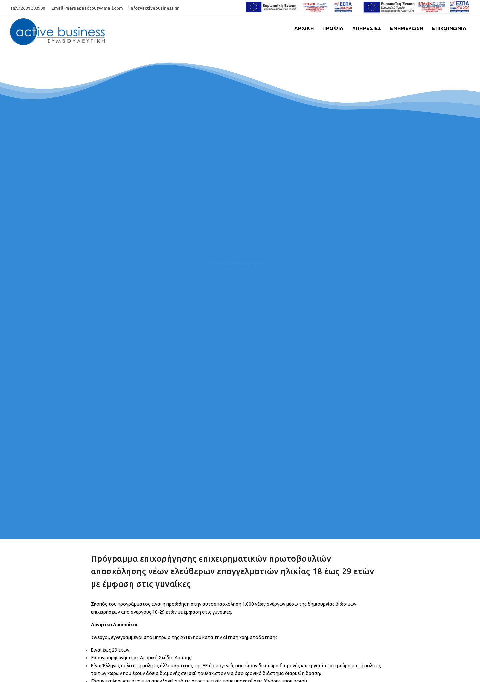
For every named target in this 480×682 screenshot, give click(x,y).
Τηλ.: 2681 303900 (27, 8)
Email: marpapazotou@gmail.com (87, 8)
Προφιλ (328, 28)
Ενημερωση (404, 28)
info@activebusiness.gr (154, 8)
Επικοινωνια (448, 28)
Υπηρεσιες (363, 28)
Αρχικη (298, 28)
